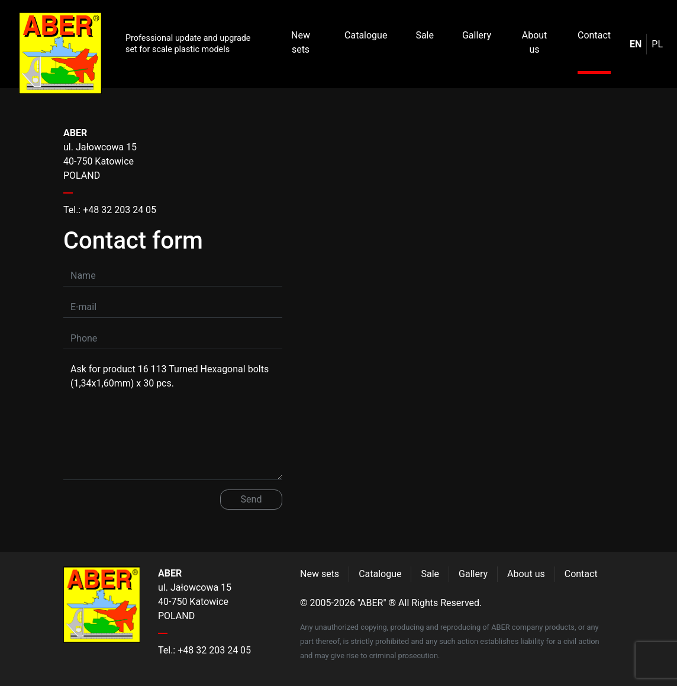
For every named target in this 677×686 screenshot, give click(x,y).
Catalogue (365, 35)
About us (534, 42)
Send (251, 499)
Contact (594, 35)
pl (657, 44)
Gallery (476, 35)
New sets (300, 42)
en (635, 44)
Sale (424, 35)
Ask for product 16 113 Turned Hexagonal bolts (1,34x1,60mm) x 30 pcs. (172, 419)
